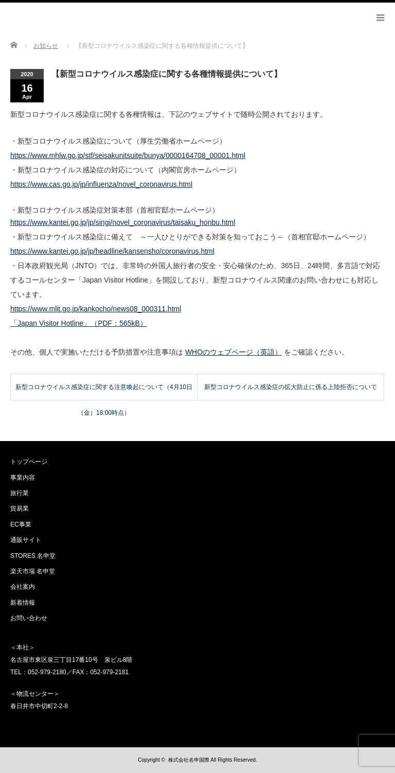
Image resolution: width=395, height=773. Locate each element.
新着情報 (22, 602)
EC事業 (20, 524)
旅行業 (19, 493)
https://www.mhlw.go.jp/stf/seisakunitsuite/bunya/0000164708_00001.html (127, 155)
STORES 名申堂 (33, 555)
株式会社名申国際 (188, 760)
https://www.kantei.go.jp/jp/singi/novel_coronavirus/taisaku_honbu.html (122, 222)
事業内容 (22, 477)
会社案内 (22, 586)
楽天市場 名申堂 (32, 571)
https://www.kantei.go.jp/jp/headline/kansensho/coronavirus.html (112, 251)
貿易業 (19, 508)
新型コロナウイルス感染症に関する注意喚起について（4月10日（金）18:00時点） (103, 391)
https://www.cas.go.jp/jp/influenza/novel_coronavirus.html (101, 184)
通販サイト (25, 539)
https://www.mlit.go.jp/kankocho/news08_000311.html (95, 309)
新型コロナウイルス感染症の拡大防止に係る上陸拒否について (290, 387)
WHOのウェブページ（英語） (233, 352)
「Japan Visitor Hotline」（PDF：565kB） (78, 323)
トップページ (28, 461)
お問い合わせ (28, 618)
